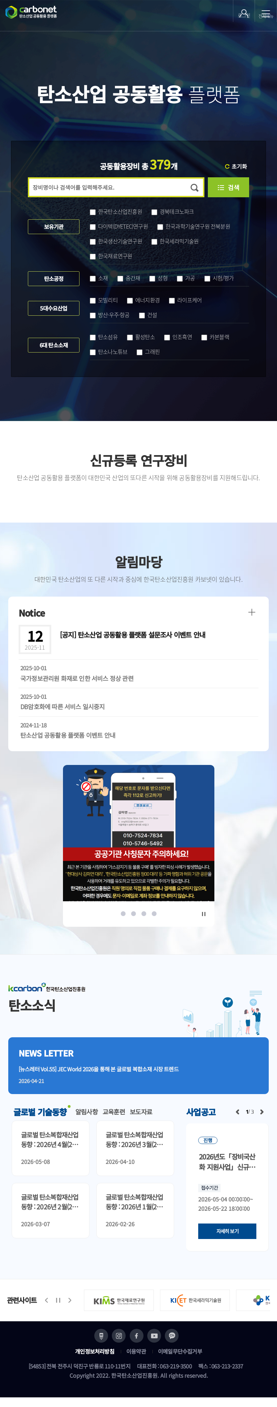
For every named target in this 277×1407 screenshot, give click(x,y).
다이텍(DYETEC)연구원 (119, 226)
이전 (237, 1116)
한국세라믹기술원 (175, 241)
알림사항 (87, 1117)
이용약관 (136, 1361)
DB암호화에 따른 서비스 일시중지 (62, 706)
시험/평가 (219, 278)
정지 (203, 914)
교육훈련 (116, 1117)
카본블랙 (215, 337)
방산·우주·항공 (110, 315)
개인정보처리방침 (94, 1361)
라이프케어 (185, 300)
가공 (186, 278)
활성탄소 (141, 337)
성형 (158, 278)
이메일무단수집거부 (180, 1361)
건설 (148, 315)
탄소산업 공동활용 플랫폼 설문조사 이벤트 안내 (132, 635)
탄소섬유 (104, 337)
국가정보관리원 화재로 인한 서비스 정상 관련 (77, 678)
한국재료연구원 (111, 256)
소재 (99, 278)
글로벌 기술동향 (40, 1116)
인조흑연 (178, 337)
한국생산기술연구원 (116, 241)
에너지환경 (143, 300)
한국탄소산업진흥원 (116, 211)
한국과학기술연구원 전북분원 (193, 226)
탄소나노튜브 (108, 351)
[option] (138, 840)
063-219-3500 (175, 1376)
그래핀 (148, 351)
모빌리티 (104, 300)
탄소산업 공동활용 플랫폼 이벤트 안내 (67, 735)
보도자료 (144, 1117)
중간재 (128, 278)
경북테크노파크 (172, 211)
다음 (262, 1116)
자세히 (227, 1236)
